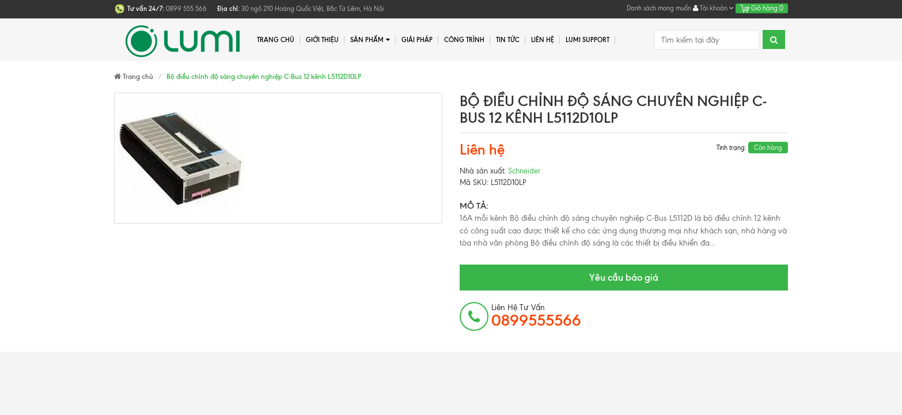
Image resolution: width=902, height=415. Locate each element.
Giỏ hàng (761, 8)
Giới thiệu (322, 40)
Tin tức (508, 40)
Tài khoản (713, 8)
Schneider (524, 171)
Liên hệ (542, 40)
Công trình (464, 40)
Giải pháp (417, 40)
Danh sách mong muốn (659, 8)
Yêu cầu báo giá (623, 277)
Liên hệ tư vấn (536, 316)
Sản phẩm (370, 40)
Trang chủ (275, 40)
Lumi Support (587, 40)
